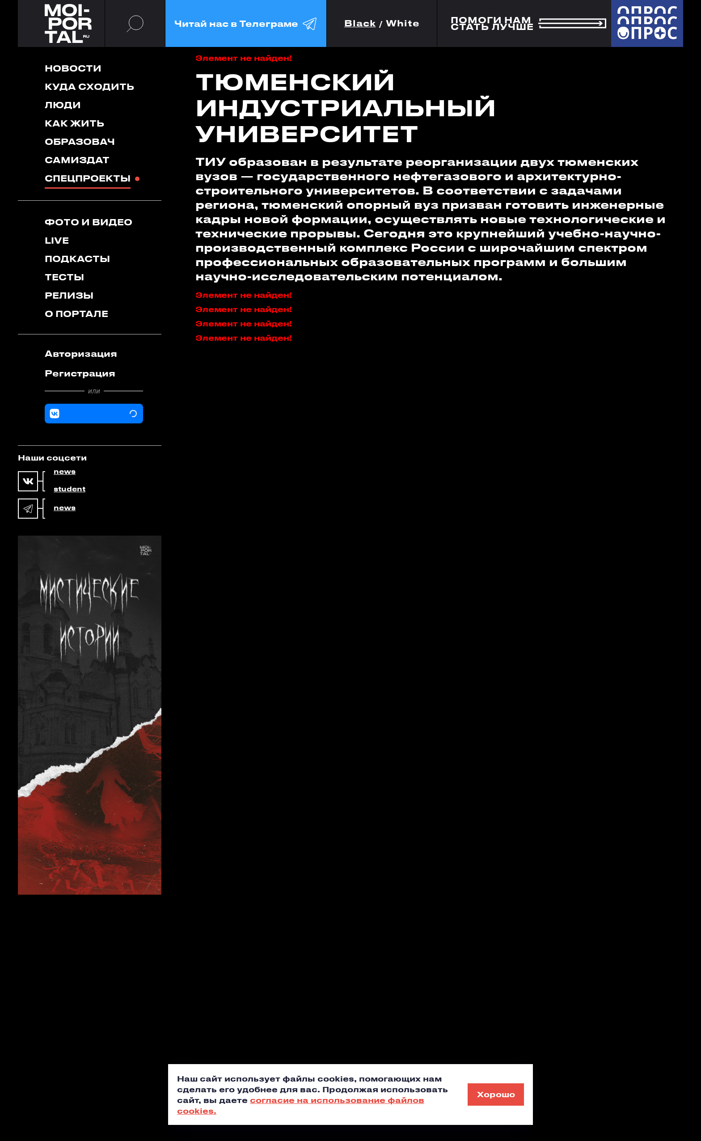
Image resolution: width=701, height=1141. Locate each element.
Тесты (64, 277)
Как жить (74, 123)
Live (57, 240)
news (65, 471)
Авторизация (81, 353)
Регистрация (80, 373)
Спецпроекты (88, 178)
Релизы (69, 295)
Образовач (80, 141)
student (69, 489)
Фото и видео (88, 222)
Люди (63, 105)
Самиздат (77, 160)
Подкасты (77, 259)
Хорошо (496, 1094)
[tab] (94, 353)
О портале (76, 313)
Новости (73, 68)
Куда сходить (89, 86)
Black (360, 23)
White (403, 23)
